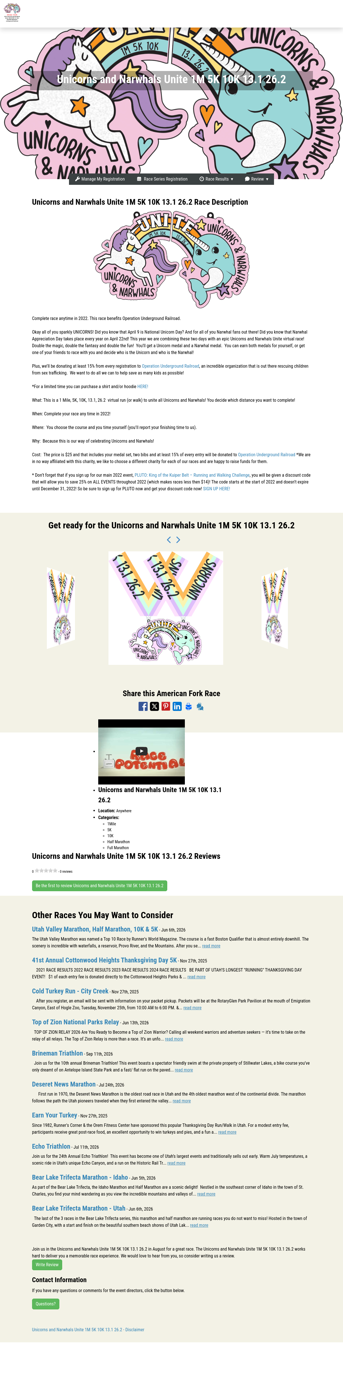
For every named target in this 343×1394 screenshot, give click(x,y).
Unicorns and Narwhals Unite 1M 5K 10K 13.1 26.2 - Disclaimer (88, 1329)
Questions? (46, 1303)
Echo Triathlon (51, 1146)
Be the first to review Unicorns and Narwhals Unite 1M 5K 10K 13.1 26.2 (100, 885)
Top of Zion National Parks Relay (76, 1022)
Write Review (47, 1264)
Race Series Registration (162, 179)
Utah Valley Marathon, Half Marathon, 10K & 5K (96, 929)
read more (211, 946)
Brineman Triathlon (58, 1053)
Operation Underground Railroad (170, 366)
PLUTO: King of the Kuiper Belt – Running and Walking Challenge (192, 475)
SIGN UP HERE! (216, 488)
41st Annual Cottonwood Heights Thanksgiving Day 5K (106, 960)
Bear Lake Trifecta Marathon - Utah (79, 1208)
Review (254, 179)
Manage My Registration (100, 179)
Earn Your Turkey (55, 1115)
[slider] (46, 870)
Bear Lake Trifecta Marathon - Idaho (81, 1177)
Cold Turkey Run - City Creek (71, 991)
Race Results (214, 179)
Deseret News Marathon (64, 1084)
